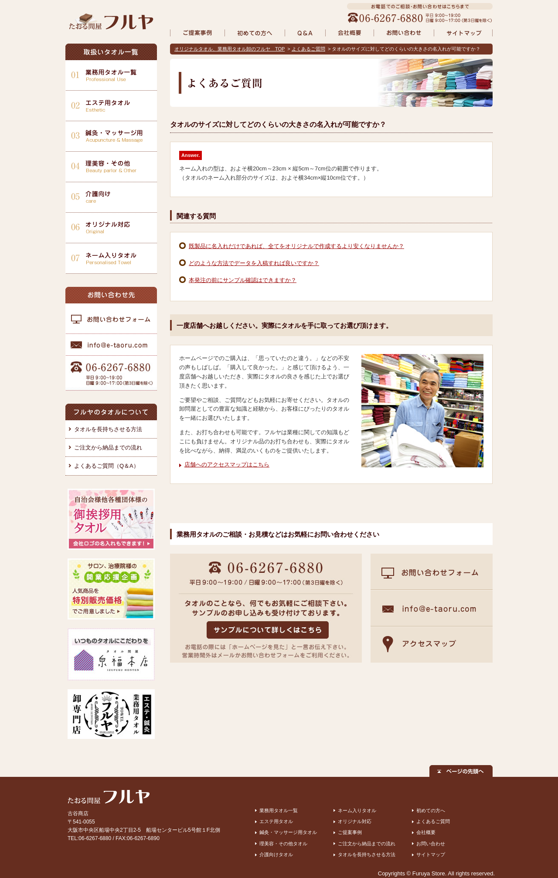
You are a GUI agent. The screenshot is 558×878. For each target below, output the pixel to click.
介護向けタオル (276, 854)
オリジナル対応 (354, 821)
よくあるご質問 (308, 48)
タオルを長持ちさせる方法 (108, 429)
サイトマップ (430, 854)
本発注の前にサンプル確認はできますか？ (242, 280)
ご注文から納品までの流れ (108, 447)
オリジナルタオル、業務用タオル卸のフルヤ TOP (229, 48)
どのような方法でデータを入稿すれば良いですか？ (254, 263)
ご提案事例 (350, 832)
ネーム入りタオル (357, 810)
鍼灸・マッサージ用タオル (288, 832)
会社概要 (426, 832)
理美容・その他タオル (283, 843)
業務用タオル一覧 (278, 810)
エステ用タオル (276, 821)
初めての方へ (430, 810)
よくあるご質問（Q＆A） (106, 466)
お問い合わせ (430, 843)
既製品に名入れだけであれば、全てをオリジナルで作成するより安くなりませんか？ (296, 246)
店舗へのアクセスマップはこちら (226, 464)
